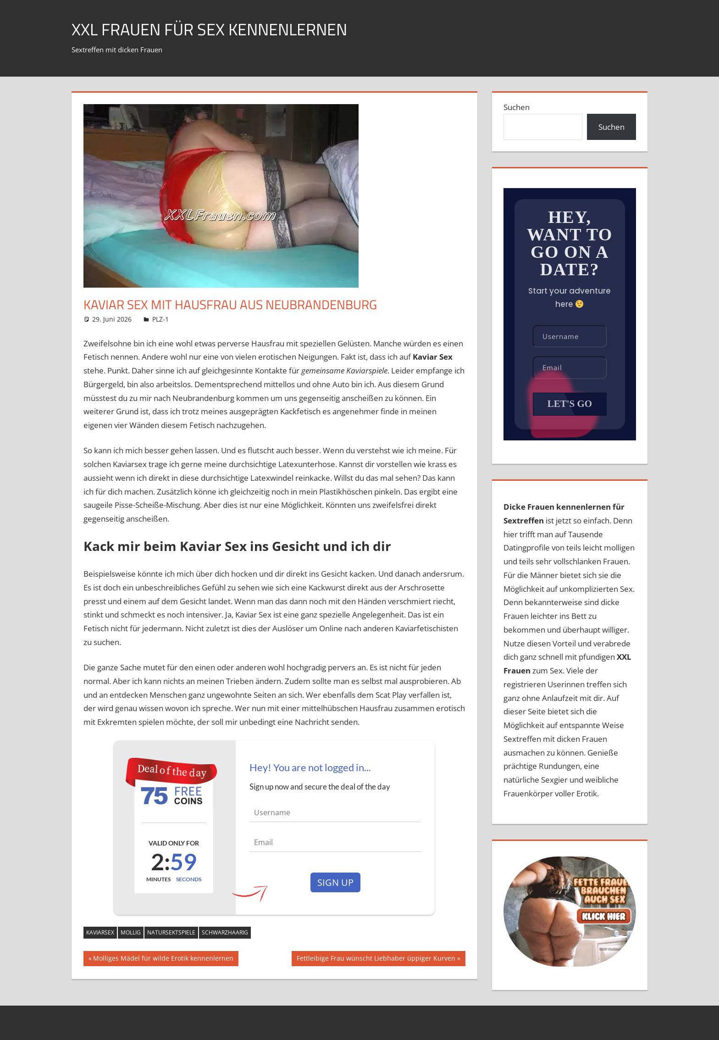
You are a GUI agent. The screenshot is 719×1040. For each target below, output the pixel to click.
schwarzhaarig (225, 932)
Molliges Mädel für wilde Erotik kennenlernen (163, 959)
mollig (131, 932)
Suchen (516, 107)
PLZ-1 (160, 319)
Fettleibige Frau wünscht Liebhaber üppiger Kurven (375, 959)
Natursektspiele (171, 932)
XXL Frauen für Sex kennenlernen (209, 29)
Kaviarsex (100, 932)
